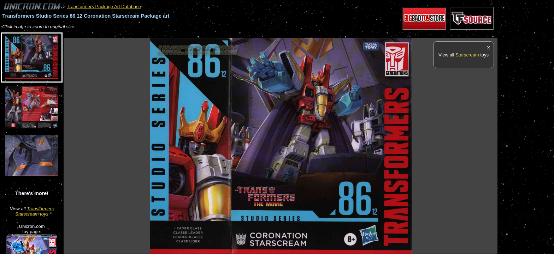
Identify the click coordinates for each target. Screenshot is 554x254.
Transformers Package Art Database (104, 6)
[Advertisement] (192, 34)
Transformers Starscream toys (34, 211)
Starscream (467, 55)
